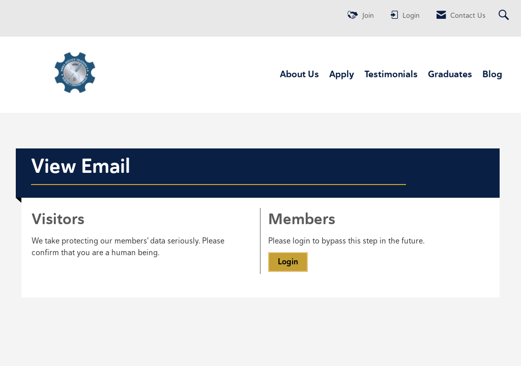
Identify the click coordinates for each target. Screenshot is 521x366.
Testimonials (391, 74)
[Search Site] (505, 15)
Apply (341, 74)
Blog (492, 74)
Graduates (450, 74)
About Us (299, 74)
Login (288, 261)
